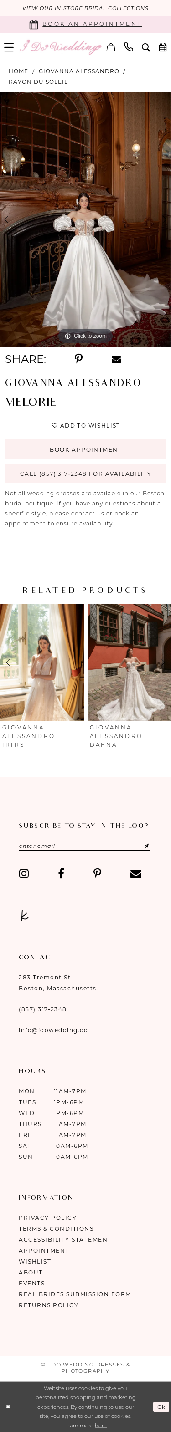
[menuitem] (111, 47)
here (101, 1425)
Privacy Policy (48, 1217)
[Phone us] (129, 47)
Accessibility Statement (65, 1239)
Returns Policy (48, 1305)
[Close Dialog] (8, 1406)
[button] (111, 47)
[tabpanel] (85, 219)
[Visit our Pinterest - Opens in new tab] (97, 873)
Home (18, 71)
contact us (87, 513)
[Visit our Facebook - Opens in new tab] (61, 873)
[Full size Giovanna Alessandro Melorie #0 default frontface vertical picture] (85, 219)
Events (32, 1283)
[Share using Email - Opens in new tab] (116, 359)
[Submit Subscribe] (137, 846)
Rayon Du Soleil (38, 81)
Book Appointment (85, 449)
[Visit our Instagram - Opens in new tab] (24, 873)
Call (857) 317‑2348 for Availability (85, 473)
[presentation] (42, 662)
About (31, 1272)
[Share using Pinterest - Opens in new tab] (78, 359)
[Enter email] (84, 846)
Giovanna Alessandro (79, 71)
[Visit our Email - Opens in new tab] (136, 873)
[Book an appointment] (85, 24)
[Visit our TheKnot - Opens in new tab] (25, 915)
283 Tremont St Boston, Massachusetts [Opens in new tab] (58, 983)
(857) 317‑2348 (43, 1009)
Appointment (44, 1250)
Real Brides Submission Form (75, 1294)
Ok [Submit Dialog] (161, 1407)
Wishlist (35, 1261)
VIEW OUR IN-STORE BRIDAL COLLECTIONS (85, 8)
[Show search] (146, 47)
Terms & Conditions (56, 1228)
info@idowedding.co (53, 1030)
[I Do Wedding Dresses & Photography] (60, 47)
